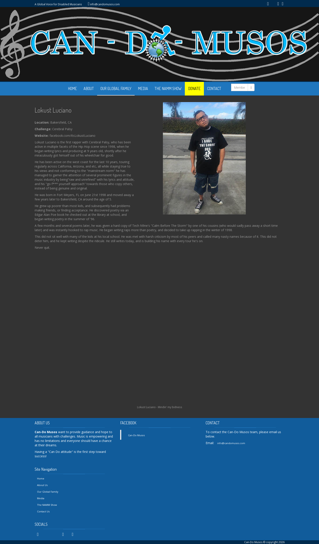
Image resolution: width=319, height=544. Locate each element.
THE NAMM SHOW (168, 88)
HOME (72, 88)
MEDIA (143, 88)
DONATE (194, 88)
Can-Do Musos (136, 435)
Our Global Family (47, 491)
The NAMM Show (47, 504)
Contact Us (43, 511)
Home (40, 478)
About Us (42, 485)
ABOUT (89, 88)
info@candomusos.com (105, 4)
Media (40, 498)
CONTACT (214, 88)
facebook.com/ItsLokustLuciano (72, 135)
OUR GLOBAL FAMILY (115, 88)
